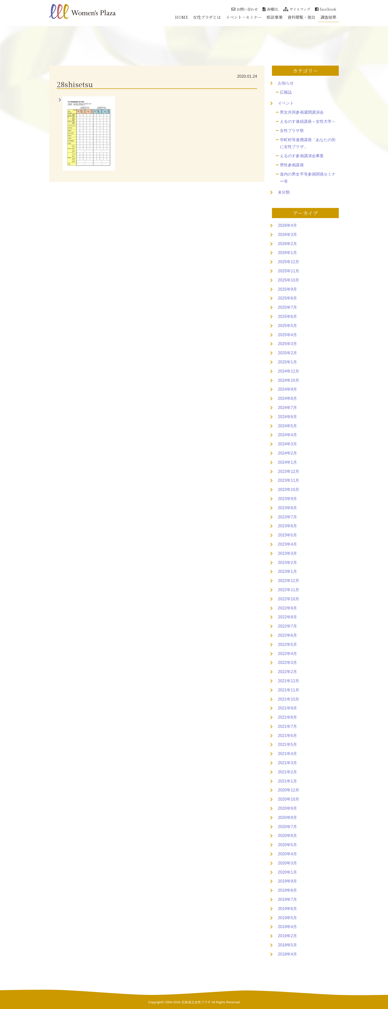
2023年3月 (287, 553)
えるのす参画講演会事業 (302, 156)
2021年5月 (287, 744)
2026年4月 (287, 225)
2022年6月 (287, 635)
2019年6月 (287, 909)
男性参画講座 (292, 165)
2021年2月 (287, 772)
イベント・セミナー (244, 17)
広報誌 (286, 92)
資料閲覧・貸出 (301, 17)
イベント (286, 103)
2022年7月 (287, 626)
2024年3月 (287, 444)
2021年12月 (288, 681)
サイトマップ (296, 9)
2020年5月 (287, 845)
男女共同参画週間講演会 (302, 112)
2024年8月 (287, 398)
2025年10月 (288, 280)
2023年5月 (287, 535)
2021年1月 (287, 781)
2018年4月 (287, 954)
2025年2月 (287, 353)
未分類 (284, 192)
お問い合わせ (244, 9)
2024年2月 (287, 453)
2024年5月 (287, 426)
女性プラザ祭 (292, 130)
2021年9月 (287, 708)
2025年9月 (287, 289)
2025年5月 (287, 326)
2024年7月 (287, 407)
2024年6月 (287, 417)
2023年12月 (288, 471)
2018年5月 (287, 945)
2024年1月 (287, 462)
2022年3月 (287, 662)
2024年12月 (288, 371)
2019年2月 (287, 936)
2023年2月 (287, 562)
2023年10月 (288, 489)
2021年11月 (288, 690)
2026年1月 (287, 253)
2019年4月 (287, 927)
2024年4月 (287, 435)
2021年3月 (287, 763)
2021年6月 (287, 735)
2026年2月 (287, 244)
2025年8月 (287, 298)
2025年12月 (288, 262)
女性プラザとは (207, 17)
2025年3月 (287, 344)
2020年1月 (287, 872)
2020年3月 (287, 863)
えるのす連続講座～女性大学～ (308, 121)
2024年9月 (287, 389)
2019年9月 (287, 881)
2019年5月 (287, 918)
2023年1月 (287, 571)
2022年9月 (287, 608)
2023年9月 (287, 499)
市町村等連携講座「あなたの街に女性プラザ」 (308, 143)
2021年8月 (287, 717)
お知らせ (286, 83)
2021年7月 (287, 726)
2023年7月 (287, 517)
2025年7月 (287, 307)
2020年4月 (287, 854)
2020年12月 (288, 790)
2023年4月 (287, 544)
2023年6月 (287, 526)
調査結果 (328, 17)
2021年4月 (287, 754)
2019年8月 (287, 890)
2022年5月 (287, 644)
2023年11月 (288, 480)
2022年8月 (287, 617)
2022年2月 (287, 672)
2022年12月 (288, 581)
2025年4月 (287, 335)
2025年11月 (288, 271)
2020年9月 (287, 808)
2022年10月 (288, 599)
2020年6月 (287, 835)
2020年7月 (287, 827)
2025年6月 (287, 316)
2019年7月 (287, 899)
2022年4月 (287, 654)
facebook (325, 9)
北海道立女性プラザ (196, 1002)
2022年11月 (288, 590)
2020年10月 (288, 799)
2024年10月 (288, 380)
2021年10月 (288, 699)
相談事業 (274, 17)
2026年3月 (287, 234)
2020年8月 (287, 817)
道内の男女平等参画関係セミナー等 (308, 177)
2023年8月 (287, 508)
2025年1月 (287, 362)
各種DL (271, 9)
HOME (181, 17)
